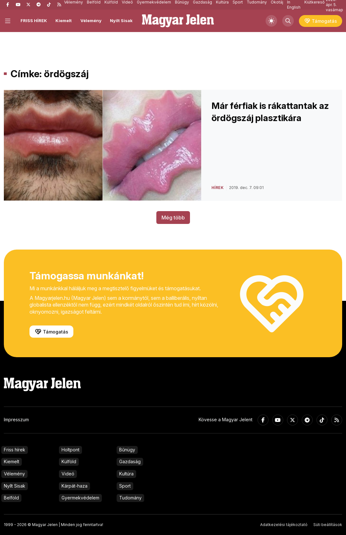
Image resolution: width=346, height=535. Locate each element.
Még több (173, 217)
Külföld (69, 461)
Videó (68, 473)
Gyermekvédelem (80, 497)
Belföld (11, 497)
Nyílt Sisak (121, 20)
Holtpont (70, 449)
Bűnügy (127, 449)
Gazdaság (130, 461)
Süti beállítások (327, 524)
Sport (125, 486)
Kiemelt (63, 20)
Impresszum (16, 419)
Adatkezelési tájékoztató (284, 524)
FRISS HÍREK (34, 20)
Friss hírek (14, 449)
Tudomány (130, 497)
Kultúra (126, 473)
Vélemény (91, 20)
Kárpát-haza (74, 486)
